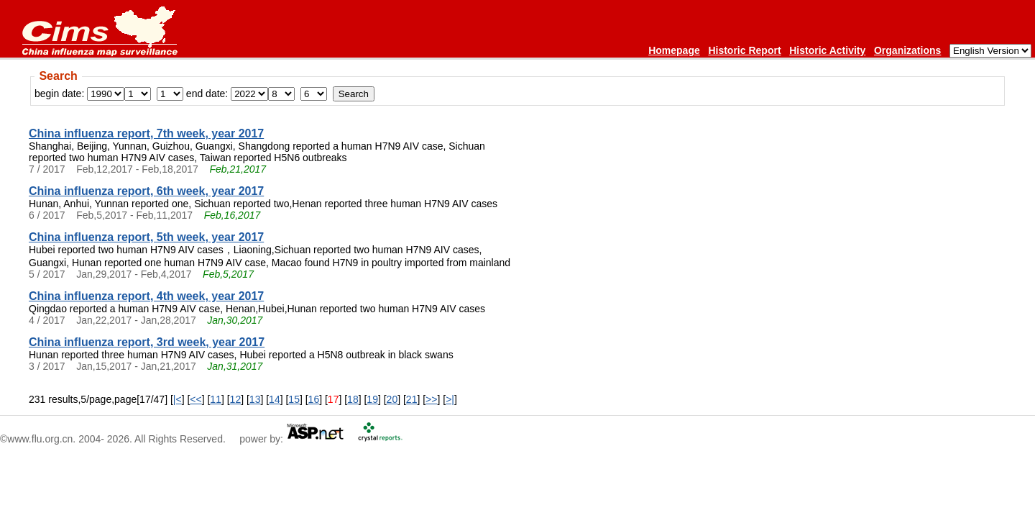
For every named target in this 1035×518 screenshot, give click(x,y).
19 (372, 399)
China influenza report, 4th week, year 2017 (146, 296)
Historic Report (744, 50)
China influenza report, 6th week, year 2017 (146, 191)
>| (450, 399)
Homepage (674, 50)
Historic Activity (827, 50)
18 (353, 399)
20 (392, 399)
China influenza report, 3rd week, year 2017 (146, 342)
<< (195, 399)
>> (431, 399)
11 (215, 399)
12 (236, 399)
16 (314, 399)
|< (177, 399)
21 (412, 399)
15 (294, 399)
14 (274, 399)
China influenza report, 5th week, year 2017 (146, 237)
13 (255, 399)
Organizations (907, 50)
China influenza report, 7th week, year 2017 (146, 133)
